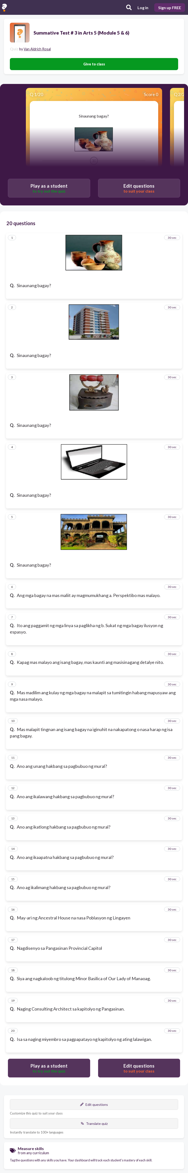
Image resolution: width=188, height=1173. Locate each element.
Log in (142, 7)
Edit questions (94, 1104)
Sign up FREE (169, 7)
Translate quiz (94, 1123)
